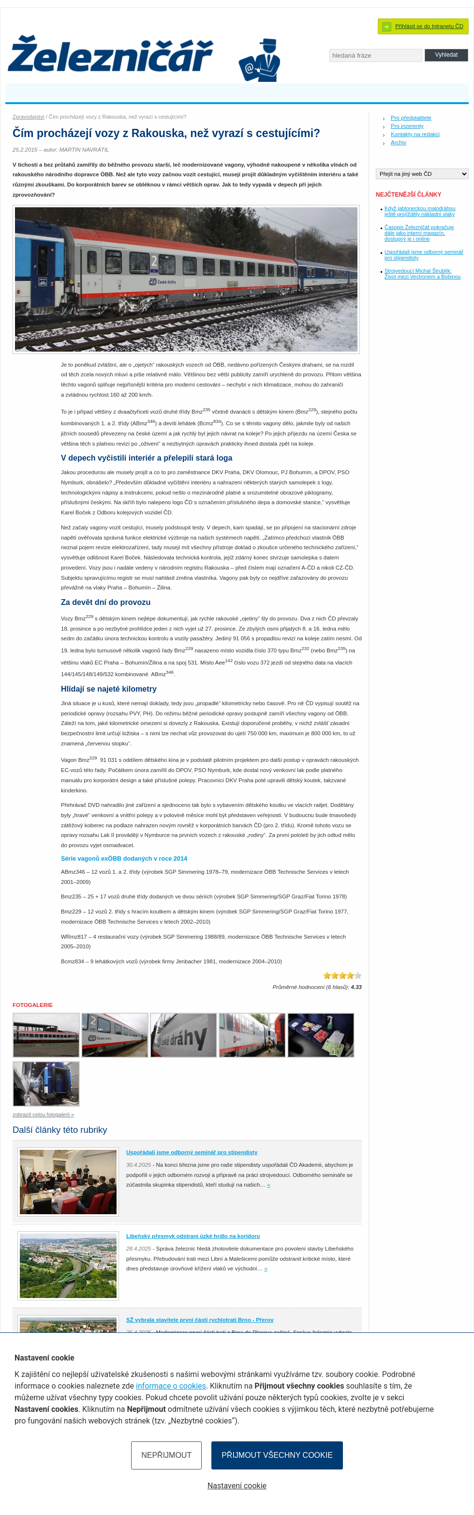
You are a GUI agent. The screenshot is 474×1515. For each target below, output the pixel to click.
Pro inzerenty (407, 126)
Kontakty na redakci (415, 134)
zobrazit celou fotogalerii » (43, 1114)
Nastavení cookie (237, 1485)
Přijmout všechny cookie (277, 1455)
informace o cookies (171, 1386)
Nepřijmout (166, 1455)
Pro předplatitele (411, 118)
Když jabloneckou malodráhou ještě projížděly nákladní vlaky (420, 211)
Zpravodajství (28, 117)
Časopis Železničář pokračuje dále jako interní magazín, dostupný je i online (419, 233)
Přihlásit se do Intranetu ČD (429, 26)
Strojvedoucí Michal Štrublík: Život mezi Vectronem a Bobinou (422, 273)
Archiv (398, 142)
